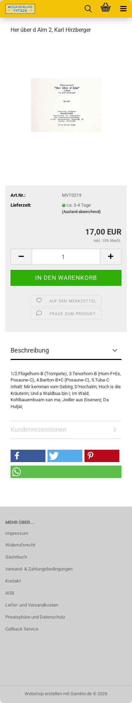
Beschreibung (30, 350)
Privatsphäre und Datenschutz (35, 617)
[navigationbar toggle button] (123, 9)
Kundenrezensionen (39, 429)
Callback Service (21, 629)
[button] (21, 257)
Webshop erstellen (43, 693)
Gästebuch (16, 557)
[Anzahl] (66, 257)
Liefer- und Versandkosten (31, 605)
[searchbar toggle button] (88, 9)
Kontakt (13, 581)
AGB (9, 593)
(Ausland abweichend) (81, 211)
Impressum (16, 533)
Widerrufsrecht (20, 545)
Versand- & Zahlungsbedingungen (39, 569)
